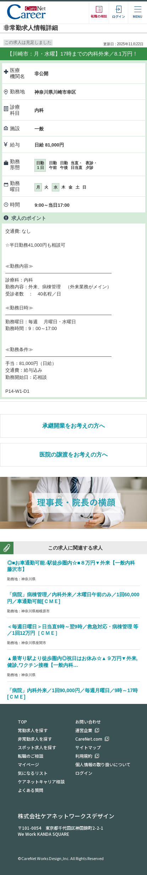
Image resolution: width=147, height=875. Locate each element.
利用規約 (83, 756)
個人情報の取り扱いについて (103, 764)
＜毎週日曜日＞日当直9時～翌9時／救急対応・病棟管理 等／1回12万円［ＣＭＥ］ (72, 630)
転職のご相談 (30, 756)
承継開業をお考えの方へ (73, 426)
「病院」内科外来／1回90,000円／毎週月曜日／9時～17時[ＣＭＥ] (72, 694)
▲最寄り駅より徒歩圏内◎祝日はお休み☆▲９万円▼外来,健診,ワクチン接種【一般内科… (72, 661)
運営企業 (83, 730)
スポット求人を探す (37, 747)
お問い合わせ (88, 722)
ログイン (83, 773)
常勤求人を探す (33, 730)
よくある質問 (30, 790)
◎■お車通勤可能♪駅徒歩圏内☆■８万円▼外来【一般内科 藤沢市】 (73, 566)
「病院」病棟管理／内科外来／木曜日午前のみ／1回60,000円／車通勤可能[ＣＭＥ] (73, 598)
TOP (22, 722)
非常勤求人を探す (35, 739)
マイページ (28, 764)
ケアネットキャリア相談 (41, 781)
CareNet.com (88, 739)
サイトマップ (88, 747)
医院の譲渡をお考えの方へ (73, 455)
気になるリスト (33, 773)
